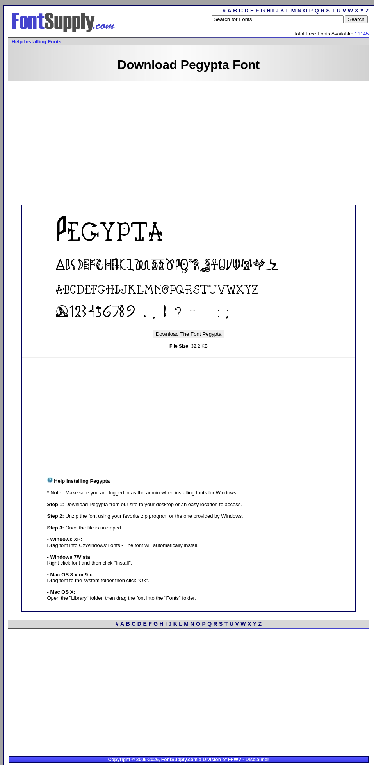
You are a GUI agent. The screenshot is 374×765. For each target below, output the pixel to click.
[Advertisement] (174, 142)
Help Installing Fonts (37, 41)
